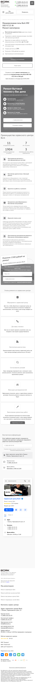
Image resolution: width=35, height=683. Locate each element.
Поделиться (2, 654)
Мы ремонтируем (8, 12)
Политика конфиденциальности (17, 667)
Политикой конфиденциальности (17, 450)
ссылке (7, 582)
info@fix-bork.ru (6, 623)
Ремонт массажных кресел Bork (10, 596)
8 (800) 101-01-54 (6, 619)
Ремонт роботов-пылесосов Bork (10, 593)
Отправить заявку (18, 125)
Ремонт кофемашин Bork (8, 589)
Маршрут (9, 510)
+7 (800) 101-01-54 (22, 2)
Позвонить (25, 12)
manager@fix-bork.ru (7, 628)
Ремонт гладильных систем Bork (10, 600)
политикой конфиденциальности (24, 282)
